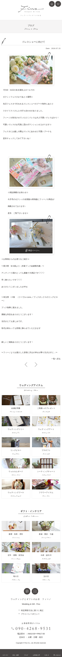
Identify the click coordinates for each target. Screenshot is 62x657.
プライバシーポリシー (30, 614)
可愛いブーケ (44, 131)
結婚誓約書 (35, 266)
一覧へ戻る (56, 359)
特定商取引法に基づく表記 (32, 610)
